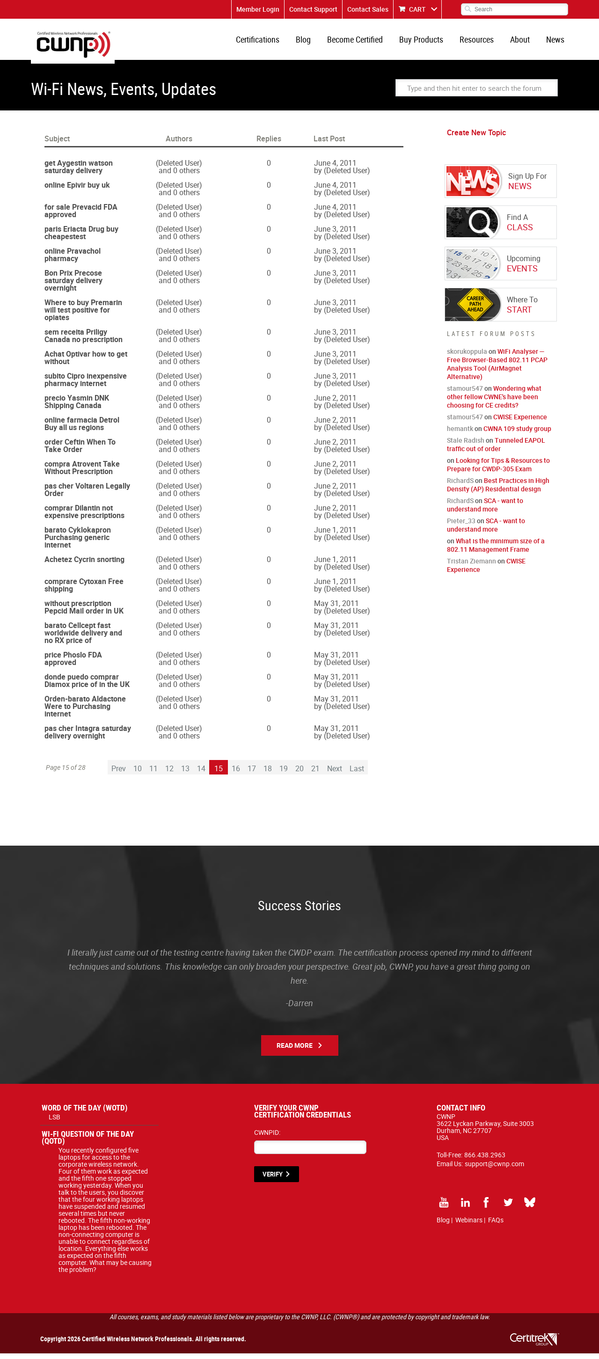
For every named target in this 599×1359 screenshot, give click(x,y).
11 (153, 774)
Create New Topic (476, 138)
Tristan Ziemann (471, 566)
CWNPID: (267, 1137)
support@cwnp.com (494, 1169)
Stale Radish (465, 445)
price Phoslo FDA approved (73, 664)
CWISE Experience (520, 422)
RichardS (460, 486)
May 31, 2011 (336, 609)
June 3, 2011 (335, 234)
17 (252, 774)
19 (283, 774)
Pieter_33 (461, 526)
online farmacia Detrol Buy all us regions (81, 429)
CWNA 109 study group (517, 434)
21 (315, 774)
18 (267, 774)
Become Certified (363, 42)
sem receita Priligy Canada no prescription (83, 341)
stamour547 (465, 393)
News (556, 42)
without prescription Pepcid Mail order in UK (84, 612)
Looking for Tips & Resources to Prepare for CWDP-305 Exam (498, 470)
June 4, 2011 (335, 168)
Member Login (257, 9)
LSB (54, 1122)
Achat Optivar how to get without (85, 363)
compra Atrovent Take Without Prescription (82, 473)
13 (185, 774)
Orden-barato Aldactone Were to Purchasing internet (85, 711)
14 (201, 774)
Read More (295, 1050)
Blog (313, 42)
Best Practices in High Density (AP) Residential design (498, 490)
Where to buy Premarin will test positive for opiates (83, 315)
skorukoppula (467, 356)
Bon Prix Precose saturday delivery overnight (73, 286)
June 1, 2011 (335, 535)
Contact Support (313, 9)
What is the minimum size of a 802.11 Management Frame (496, 550)
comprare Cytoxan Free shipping (84, 590)
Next (334, 774)
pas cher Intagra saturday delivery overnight (87, 737)
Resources (481, 42)
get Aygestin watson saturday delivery (78, 172)
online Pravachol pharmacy (72, 260)
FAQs (496, 1225)
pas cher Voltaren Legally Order (87, 495)
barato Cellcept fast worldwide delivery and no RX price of (83, 638)
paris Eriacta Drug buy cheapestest (81, 238)
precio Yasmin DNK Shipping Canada (76, 407)
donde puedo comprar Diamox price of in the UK (87, 686)
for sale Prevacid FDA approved (80, 216)
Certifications (270, 42)
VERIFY (273, 1180)
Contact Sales (367, 9)
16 (236, 774)
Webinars (468, 1225)
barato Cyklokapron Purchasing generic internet (77, 542)
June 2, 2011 (335, 403)
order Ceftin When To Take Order (80, 451)
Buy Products (428, 42)
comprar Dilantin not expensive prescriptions (84, 517)
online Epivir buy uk (77, 190)
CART (417, 9)
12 (169, 774)
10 (137, 774)
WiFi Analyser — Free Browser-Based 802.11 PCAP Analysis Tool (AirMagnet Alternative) (497, 369)
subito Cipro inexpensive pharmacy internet (85, 385)
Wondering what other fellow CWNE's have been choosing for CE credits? (494, 402)
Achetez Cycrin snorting (84, 565)
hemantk (460, 434)
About (523, 42)
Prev (118, 774)
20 (299, 774)
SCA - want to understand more (485, 510)
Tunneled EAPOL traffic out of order (496, 450)
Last (357, 774)
